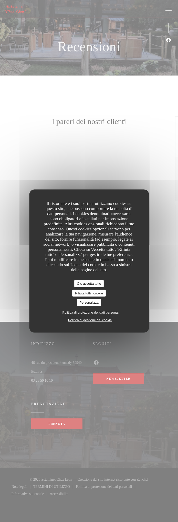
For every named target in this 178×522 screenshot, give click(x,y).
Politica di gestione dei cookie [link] (90, 320)
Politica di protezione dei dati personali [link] (90, 312)
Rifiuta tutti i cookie (89, 293)
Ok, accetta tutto (89, 283)
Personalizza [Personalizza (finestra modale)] (88, 302)
